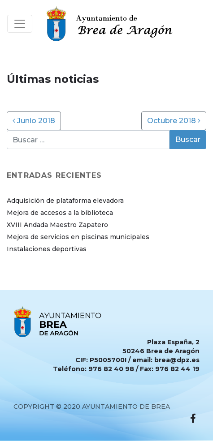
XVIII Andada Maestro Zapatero (57, 225)
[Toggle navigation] (19, 24)
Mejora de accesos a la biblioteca (60, 213)
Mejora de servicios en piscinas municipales (78, 237)
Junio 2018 (34, 120)
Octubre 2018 (173, 120)
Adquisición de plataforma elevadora (65, 201)
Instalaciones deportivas (47, 249)
